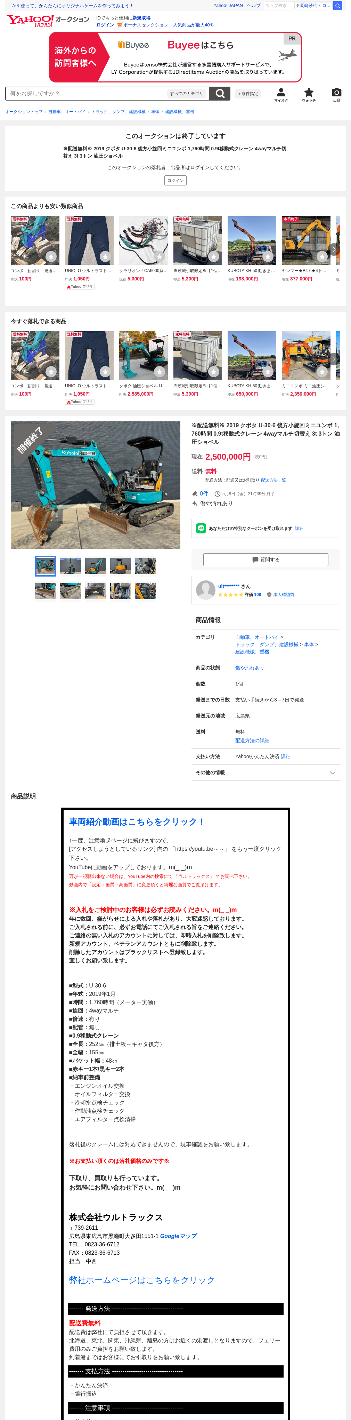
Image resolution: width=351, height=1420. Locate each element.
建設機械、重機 (179, 111)
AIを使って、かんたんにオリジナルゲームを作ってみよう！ (73, 5)
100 (257, 594)
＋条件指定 (247, 93)
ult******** (228, 586)
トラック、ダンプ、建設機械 (118, 111)
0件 (204, 494)
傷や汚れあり (249, 668)
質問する (266, 559)
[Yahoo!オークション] (49, 17)
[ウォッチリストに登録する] (51, 256)
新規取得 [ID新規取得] (141, 18)
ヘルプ (254, 5)
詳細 (299, 528)
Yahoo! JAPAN (228, 5)
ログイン (105, 24)
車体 (155, 111)
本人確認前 (284, 594)
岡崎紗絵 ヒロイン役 (314, 5)
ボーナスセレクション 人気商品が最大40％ (168, 24)
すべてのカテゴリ (186, 93)
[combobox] (86, 93)
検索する (220, 94)
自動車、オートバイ (67, 111)
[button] (265, 772)
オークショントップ (24, 111)
